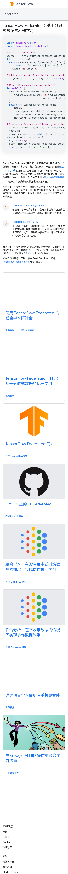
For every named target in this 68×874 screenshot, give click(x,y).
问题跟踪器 (8, 861)
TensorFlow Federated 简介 (29, 443)
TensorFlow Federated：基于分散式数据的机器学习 (32, 28)
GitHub (6, 837)
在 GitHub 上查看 (14, 516)
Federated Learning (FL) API (28, 205)
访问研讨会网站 (26, 330)
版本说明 (7, 867)
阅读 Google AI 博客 (16, 581)
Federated (11, 14)
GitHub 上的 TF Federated (28, 504)
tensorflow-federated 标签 (16, 261)
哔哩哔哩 (7, 847)
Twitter (6, 842)
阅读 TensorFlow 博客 (16, 456)
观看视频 (9, 330)
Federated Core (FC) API (26, 221)
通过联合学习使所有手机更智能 (32, 695)
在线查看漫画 (12, 772)
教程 (27, 253)
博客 (5, 832)
